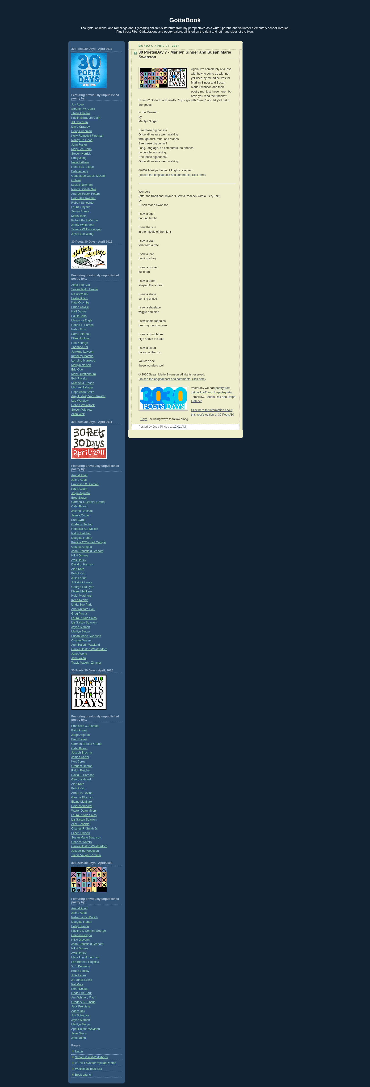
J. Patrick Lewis (81, 582)
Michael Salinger (82, 387)
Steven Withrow (81, 409)
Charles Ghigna (81, 546)
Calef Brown (79, 506)
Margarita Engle (81, 320)
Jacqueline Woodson (85, 850)
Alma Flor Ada (80, 284)
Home (79, 1051)
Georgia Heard (81, 779)
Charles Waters (81, 640)
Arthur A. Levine (81, 793)
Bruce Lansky (80, 971)
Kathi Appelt (79, 488)
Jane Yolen (78, 658)
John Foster (79, 144)
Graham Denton (81, 524)
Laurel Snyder (80, 207)
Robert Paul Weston (84, 220)
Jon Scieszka (80, 1015)
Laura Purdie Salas (84, 618)
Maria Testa (79, 216)
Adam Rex (78, 1011)
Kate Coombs (80, 302)
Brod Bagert (79, 497)
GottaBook (185, 20)
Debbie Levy (79, 171)
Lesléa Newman (81, 184)
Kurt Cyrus (78, 520)
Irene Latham (80, 162)
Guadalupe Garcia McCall (88, 175)
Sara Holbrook (80, 334)
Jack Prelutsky (80, 1006)
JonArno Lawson (82, 351)
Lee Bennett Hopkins (85, 962)
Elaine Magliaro (81, 591)
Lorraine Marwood (83, 360)
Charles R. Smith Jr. (84, 828)
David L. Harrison (82, 564)
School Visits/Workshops (91, 1057)
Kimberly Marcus (82, 356)
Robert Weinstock (83, 405)
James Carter (80, 515)
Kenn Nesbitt (79, 600)
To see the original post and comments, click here (172, 175)
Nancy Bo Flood (81, 140)
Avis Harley (78, 560)
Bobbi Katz (78, 573)
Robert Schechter (82, 202)
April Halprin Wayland (85, 644)
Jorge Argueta (80, 493)
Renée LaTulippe (82, 167)
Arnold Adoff (79, 475)
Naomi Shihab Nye (83, 189)
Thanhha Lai (79, 347)
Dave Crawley (80, 126)
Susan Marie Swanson (86, 636)
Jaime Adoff (79, 479)
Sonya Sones (80, 211)
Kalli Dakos (78, 311)
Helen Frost (79, 329)
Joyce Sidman (80, 627)
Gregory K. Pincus (83, 1002)
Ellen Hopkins (80, 338)
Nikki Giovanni (80, 939)
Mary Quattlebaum (83, 374)
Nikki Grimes (79, 555)
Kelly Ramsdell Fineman (87, 135)
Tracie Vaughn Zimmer (86, 662)
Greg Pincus (79, 613)
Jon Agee (77, 104)
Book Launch (83, 1074)
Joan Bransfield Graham (87, 551)
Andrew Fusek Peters (85, 193)
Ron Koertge (79, 343)
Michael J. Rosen (82, 383)
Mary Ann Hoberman (85, 957)
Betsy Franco (80, 926)
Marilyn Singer (80, 631)
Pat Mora (77, 984)
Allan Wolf (78, 414)
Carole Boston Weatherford (89, 649)
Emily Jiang (78, 158)
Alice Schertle (80, 824)
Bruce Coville (80, 307)
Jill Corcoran (79, 122)
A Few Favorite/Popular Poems (95, 1063)
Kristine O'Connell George (88, 542)
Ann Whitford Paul (83, 609)
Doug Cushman (81, 131)
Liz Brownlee (79, 293)
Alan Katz (77, 569)
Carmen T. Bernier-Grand (88, 502)
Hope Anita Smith (82, 392)
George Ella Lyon (82, 587)
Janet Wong (79, 653)
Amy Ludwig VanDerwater (88, 396)
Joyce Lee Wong (82, 234)
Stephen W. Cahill (83, 108)
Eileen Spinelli (80, 833)
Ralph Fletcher (81, 533)
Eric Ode (77, 369)
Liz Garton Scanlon (84, 622)
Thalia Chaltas (80, 113)
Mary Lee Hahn (81, 149)
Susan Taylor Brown (84, 289)
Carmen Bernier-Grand (86, 744)
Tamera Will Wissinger (86, 229)
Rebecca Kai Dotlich (84, 529)
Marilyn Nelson (81, 365)
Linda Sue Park (81, 604)
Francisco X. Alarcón (85, 484)
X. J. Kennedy (80, 966)
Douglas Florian (81, 537)
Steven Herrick (81, 153)
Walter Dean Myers (84, 810)
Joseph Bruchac (81, 511)
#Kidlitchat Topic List (88, 1068)
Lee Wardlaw (79, 400)
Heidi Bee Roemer (83, 198)
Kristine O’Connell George (88, 930)
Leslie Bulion (79, 298)
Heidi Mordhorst (81, 595)
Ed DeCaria (79, 316)
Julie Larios (78, 578)
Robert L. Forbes (82, 325)
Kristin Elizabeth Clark (85, 117)
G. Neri (76, 180)
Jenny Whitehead (82, 225)
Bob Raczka (79, 378)
